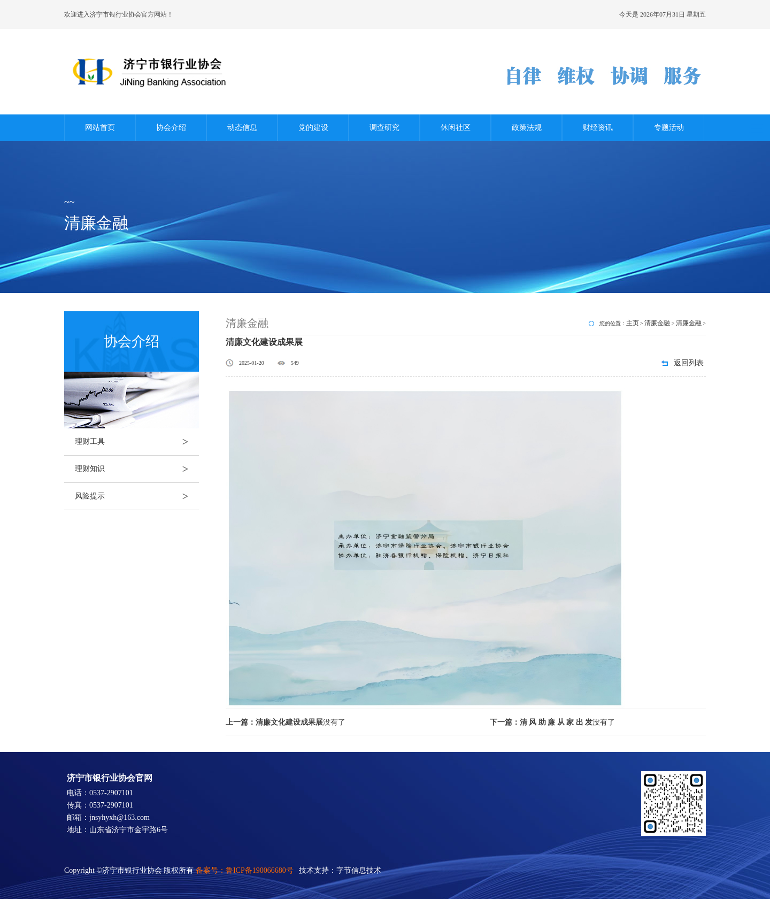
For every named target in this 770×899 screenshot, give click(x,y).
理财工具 (137, 441)
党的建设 (313, 128)
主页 (632, 323)
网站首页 (100, 128)
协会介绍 (171, 128)
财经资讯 (598, 128)
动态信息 (242, 128)
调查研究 (384, 128)
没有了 (285, 722)
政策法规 (527, 128)
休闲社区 (456, 128)
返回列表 (689, 363)
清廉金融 (657, 323)
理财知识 (137, 469)
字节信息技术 (358, 870)
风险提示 (137, 496)
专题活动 (669, 128)
